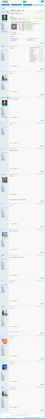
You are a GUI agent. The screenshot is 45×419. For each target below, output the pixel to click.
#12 (42, 306)
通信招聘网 (38, 417)
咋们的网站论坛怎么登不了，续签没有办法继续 (34, 54)
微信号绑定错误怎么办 (32, 56)
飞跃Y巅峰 (2, 306)
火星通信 (2, 387)
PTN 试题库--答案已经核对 (14, 39)
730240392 (2, 148)
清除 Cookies (25, 417)
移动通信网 (31, 417)
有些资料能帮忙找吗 (32, 61)
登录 (39, 1)
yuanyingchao (2, 97)
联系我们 (28, 417)
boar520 (2, 71)
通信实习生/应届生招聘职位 (28, 4)
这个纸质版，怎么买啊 (32, 57)
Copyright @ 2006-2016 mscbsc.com (20, 415)
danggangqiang (3, 174)
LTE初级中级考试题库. (13, 40)
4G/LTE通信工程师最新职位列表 (16, 4)
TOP (43, 417)
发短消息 (3, 21)
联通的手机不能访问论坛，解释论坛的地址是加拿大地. (34, 58)
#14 (42, 361)
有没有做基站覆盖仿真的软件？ (33, 59)
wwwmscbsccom (13, 33)
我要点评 (15, 32)
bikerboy (2, 361)
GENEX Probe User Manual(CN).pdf (31, 40)
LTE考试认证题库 (29, 39)
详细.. (17, 34)
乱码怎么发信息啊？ (32, 51)
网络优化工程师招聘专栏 (5, 4)
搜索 (24, 1)
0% (4, 60)
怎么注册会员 (31, 52)
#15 (42, 387)
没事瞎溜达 (2, 255)
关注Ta (6, 21)
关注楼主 (41, 10)
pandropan (2, 229)
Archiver (41, 417)
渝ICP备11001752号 (13, 415)
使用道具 (38, 71)
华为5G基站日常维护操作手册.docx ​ (15, 38)
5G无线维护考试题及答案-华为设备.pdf (32, 38)
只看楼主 (17, 12)
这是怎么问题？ (31, 53)
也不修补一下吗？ (32, 49)
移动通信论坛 (35, 417)
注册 (42, 1)
